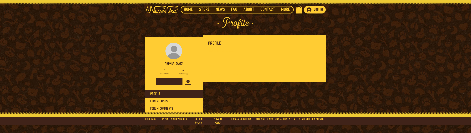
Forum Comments (161, 109)
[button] (220, 9)
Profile (155, 94)
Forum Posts (159, 101)
